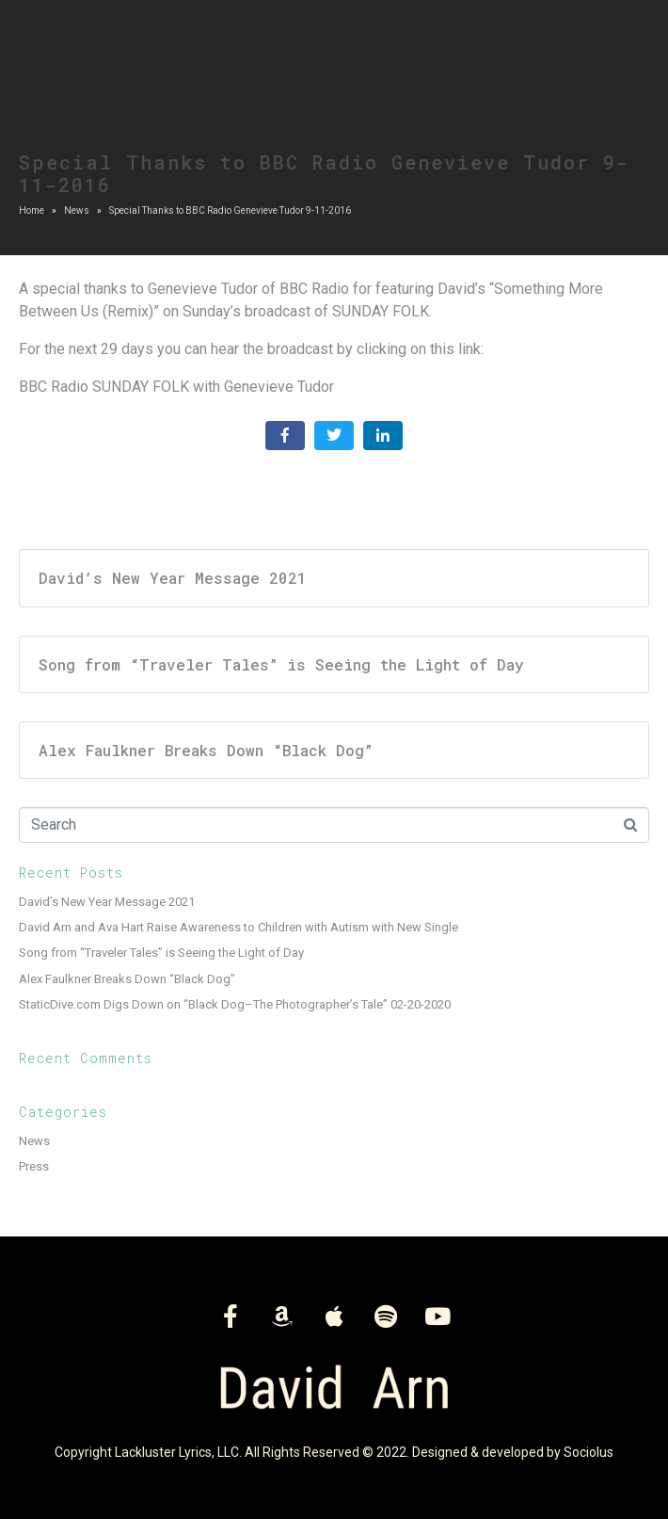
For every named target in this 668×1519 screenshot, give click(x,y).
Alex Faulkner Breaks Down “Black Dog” (127, 979)
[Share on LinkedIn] (383, 435)
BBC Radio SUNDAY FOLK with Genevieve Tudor (176, 387)
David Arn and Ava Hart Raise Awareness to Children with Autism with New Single (238, 927)
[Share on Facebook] (285, 435)
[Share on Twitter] (334, 435)
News (34, 1141)
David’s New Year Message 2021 (107, 902)
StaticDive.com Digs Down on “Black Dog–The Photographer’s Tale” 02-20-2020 (235, 1004)
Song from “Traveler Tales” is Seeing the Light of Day (161, 952)
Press (34, 1166)
